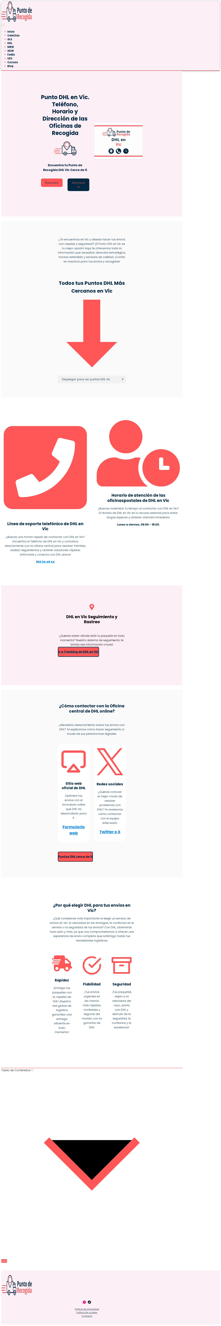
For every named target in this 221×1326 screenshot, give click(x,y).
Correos (12, 62)
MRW (10, 47)
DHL (9, 43)
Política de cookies (86, 1312)
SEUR (10, 50)
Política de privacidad (87, 1309)
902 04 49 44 (45, 562)
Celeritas (13, 35)
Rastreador (78, 185)
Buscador (51, 183)
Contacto (87, 1316)
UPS (9, 58)
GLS (9, 39)
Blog (10, 66)
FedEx (11, 54)
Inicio (11, 31)
